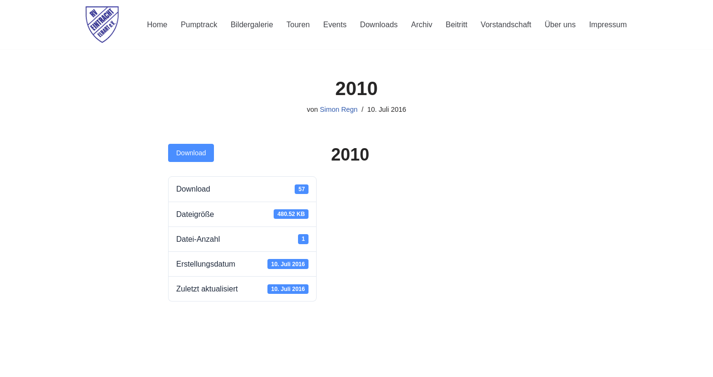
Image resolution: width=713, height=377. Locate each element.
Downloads (379, 25)
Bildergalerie (252, 25)
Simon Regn (339, 109)
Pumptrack (199, 25)
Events (335, 25)
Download (191, 153)
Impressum (608, 25)
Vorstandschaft (506, 25)
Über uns (559, 25)
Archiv (421, 25)
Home (157, 25)
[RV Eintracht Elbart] (102, 24)
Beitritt (456, 25)
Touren (298, 25)
